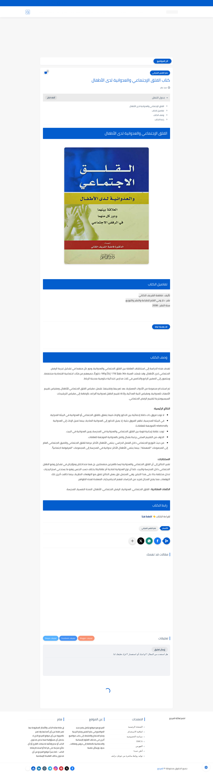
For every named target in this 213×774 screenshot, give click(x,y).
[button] (157, 540)
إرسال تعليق (159, 650)
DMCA (139, 741)
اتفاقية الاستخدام (135, 732)
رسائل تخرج (75, 12)
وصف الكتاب (158, 115)
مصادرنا (138, 3)
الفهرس (139, 746)
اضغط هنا (147, 516)
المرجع (160, 768)
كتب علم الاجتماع (109, 12)
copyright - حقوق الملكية (99, 3)
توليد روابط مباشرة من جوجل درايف (127, 756)
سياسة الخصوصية (135, 736)
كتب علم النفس (144, 12)
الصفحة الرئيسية (135, 727)
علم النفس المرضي (160, 73)
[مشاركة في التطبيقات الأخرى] (132, 540)
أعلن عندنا (138, 751)
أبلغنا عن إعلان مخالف (122, 3)
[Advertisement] (106, 37)
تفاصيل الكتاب (158, 111)
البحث (146, 3)
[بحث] (28, 12)
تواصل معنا (181, 3)
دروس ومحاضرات (45, 12)
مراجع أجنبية (62, 12)
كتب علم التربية (127, 12)
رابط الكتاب (159, 120)
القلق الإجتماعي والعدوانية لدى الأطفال (147, 106)
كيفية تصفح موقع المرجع (163, 3)
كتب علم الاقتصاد (90, 12)
